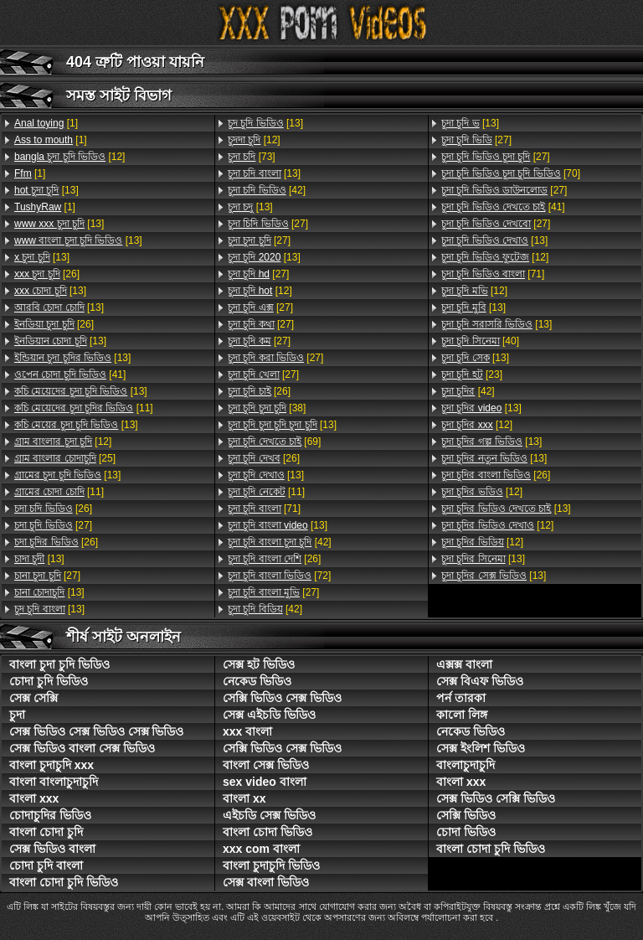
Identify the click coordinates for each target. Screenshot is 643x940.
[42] (267, 190)
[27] (53, 525)
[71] (264, 508)
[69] (274, 441)
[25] (65, 458)
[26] (47, 274)
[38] (267, 408)
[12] (69, 157)
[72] (279, 575)
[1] (46, 123)
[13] (46, 190)
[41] (70, 374)
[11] (83, 408)
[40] (480, 341)
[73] (251, 157)
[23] (471, 374)
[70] (510, 173)
